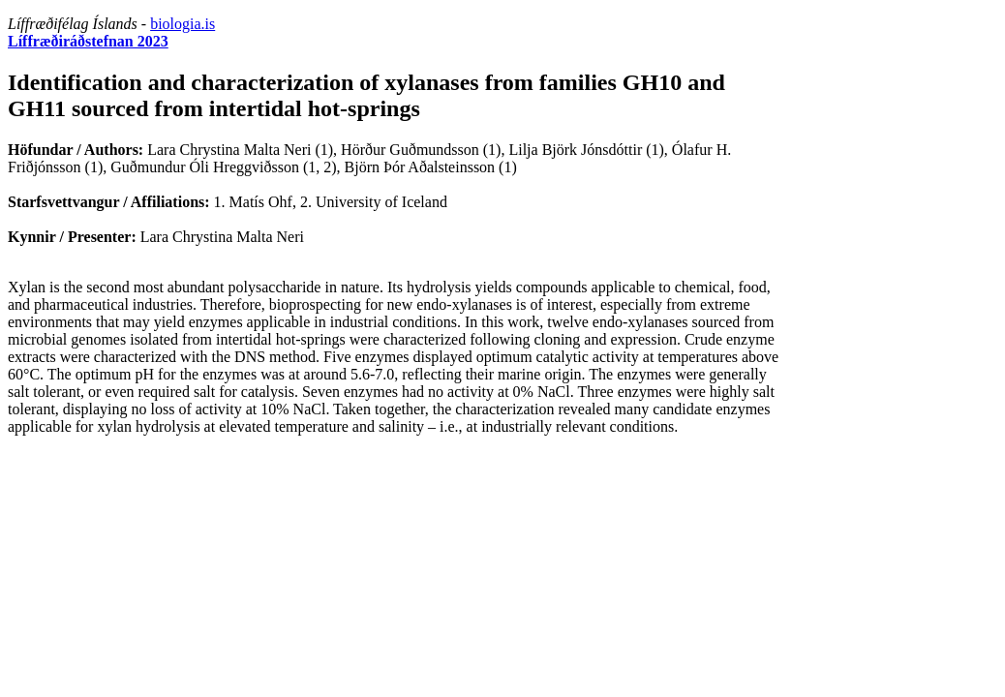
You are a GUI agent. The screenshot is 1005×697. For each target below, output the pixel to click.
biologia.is (182, 23)
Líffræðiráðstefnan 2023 (88, 41)
